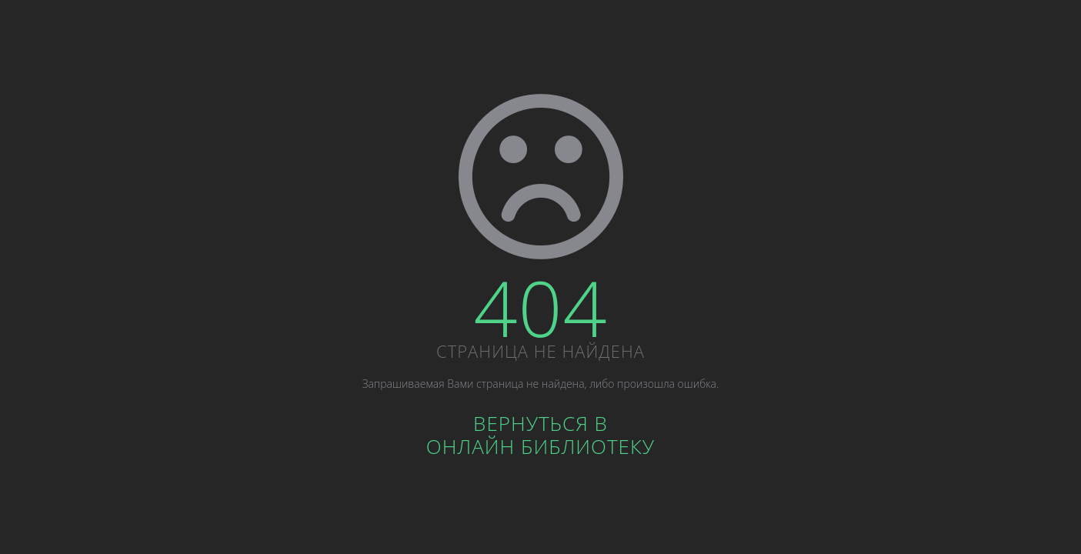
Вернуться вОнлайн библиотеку (540, 434)
